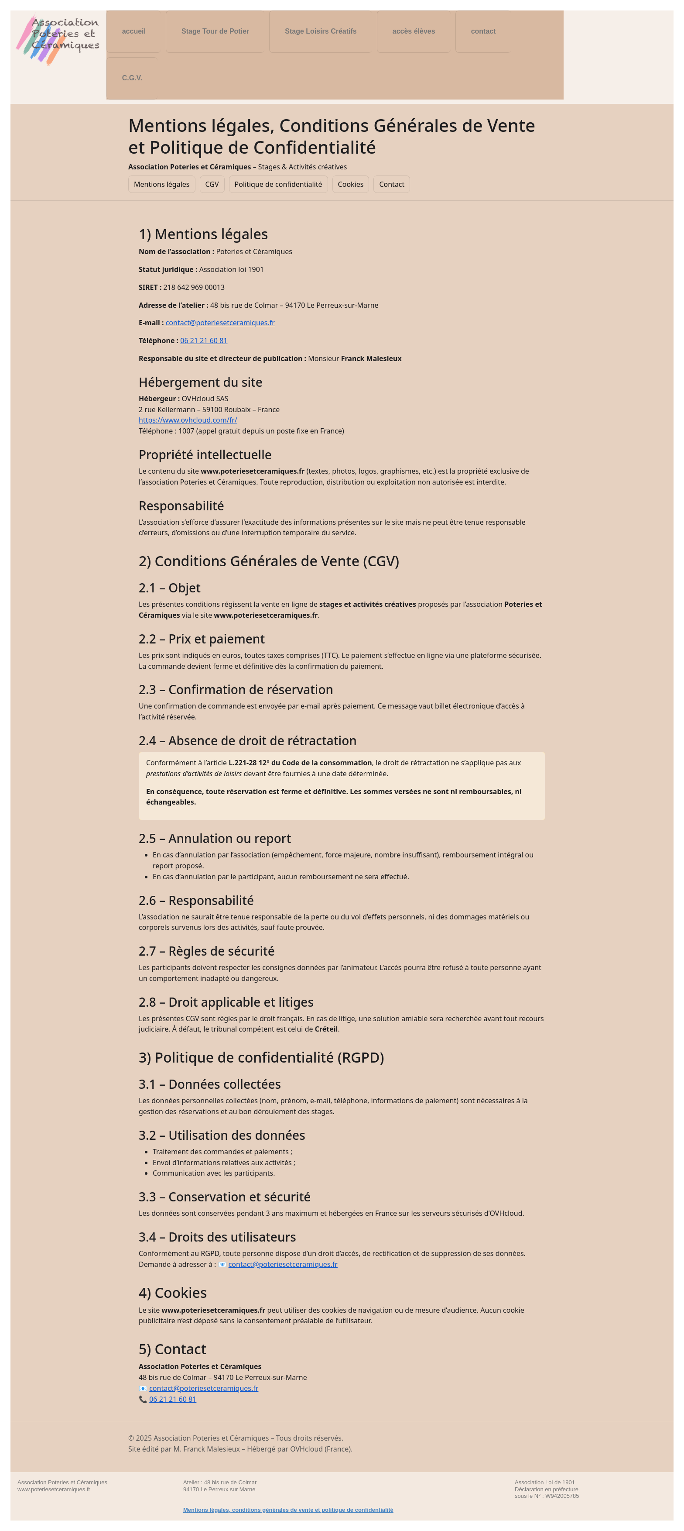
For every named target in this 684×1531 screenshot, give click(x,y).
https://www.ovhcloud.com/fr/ (188, 420)
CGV (212, 184)
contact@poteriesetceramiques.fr (220, 322)
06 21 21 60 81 (203, 340)
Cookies (351, 184)
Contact (391, 184)
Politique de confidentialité (278, 184)
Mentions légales (162, 184)
